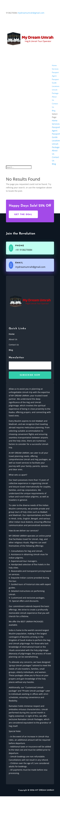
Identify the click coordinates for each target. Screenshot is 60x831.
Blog (53, 110)
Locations (55, 86)
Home (54, 65)
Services (55, 69)
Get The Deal (23, 214)
